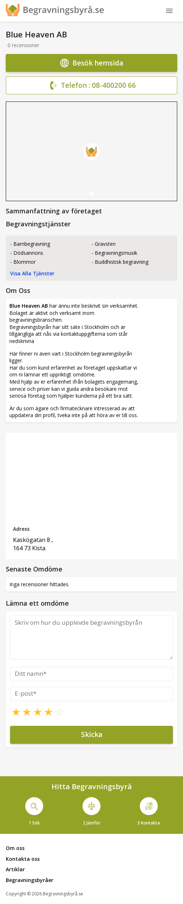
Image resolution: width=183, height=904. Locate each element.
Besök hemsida (91, 63)
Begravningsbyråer (29, 880)
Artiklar (15, 869)
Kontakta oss (23, 858)
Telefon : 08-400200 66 (91, 86)
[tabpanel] (91, 151)
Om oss (15, 848)
